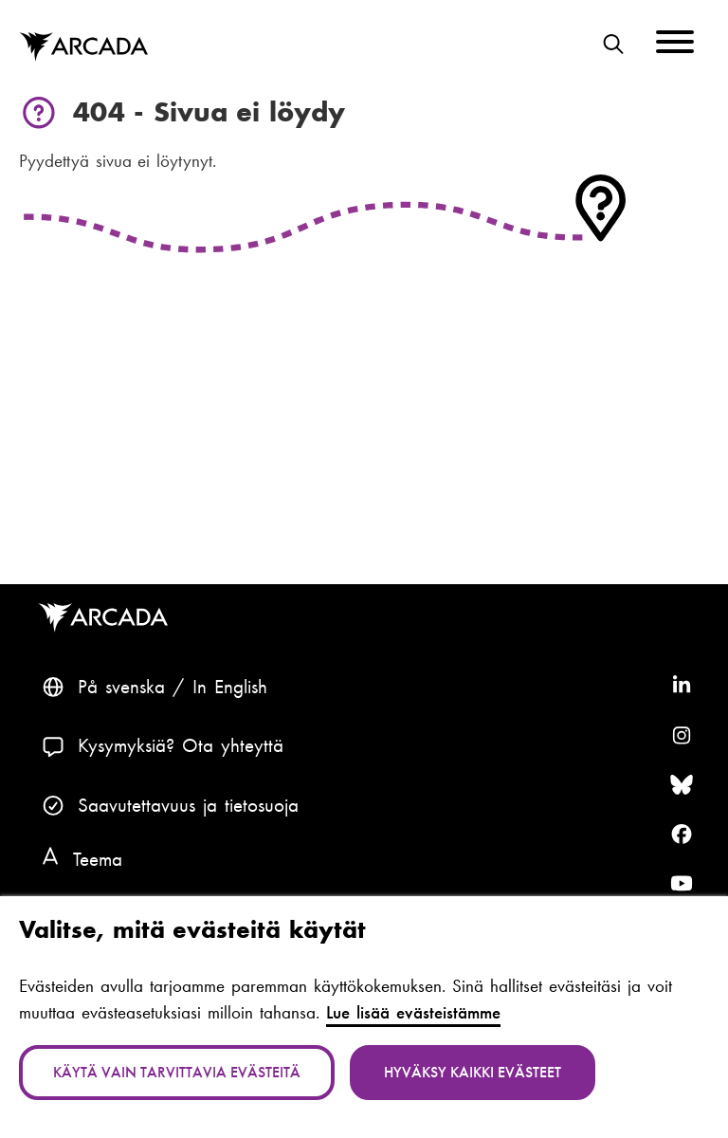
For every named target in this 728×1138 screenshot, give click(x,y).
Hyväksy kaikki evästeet (472, 1072)
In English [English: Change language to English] (229, 686)
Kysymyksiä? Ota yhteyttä (181, 745)
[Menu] (675, 45)
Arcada (107, 618)
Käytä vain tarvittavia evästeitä (176, 1072)
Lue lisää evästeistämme (413, 1012)
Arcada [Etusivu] (83, 47)
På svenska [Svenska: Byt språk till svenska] (121, 686)
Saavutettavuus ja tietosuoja (189, 805)
